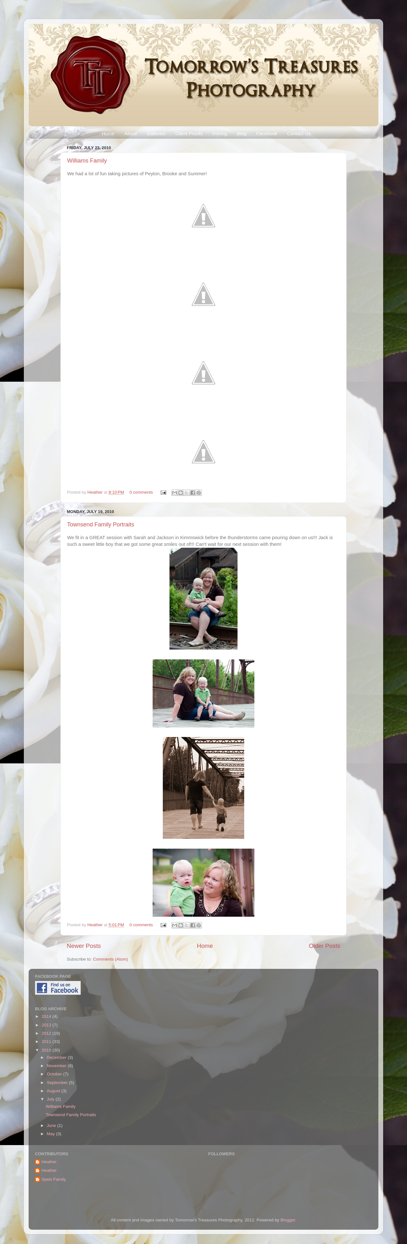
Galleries (156, 133)
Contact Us (299, 133)
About (130, 133)
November (57, 1065)
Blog (241, 133)
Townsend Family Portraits (100, 524)
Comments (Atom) (110, 959)
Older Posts (324, 945)
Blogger (287, 1220)
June (52, 1125)
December (57, 1057)
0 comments (141, 492)
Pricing (219, 133)
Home (108, 133)
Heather (95, 492)
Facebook (266, 133)
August (54, 1090)
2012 (47, 1033)
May (51, 1133)
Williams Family (87, 160)
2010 (47, 1050)
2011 (47, 1041)
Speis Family (53, 1179)
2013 (47, 1025)
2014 (47, 1016)
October (55, 1074)
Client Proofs (189, 133)
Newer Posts (84, 945)
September (58, 1082)
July (51, 1099)
